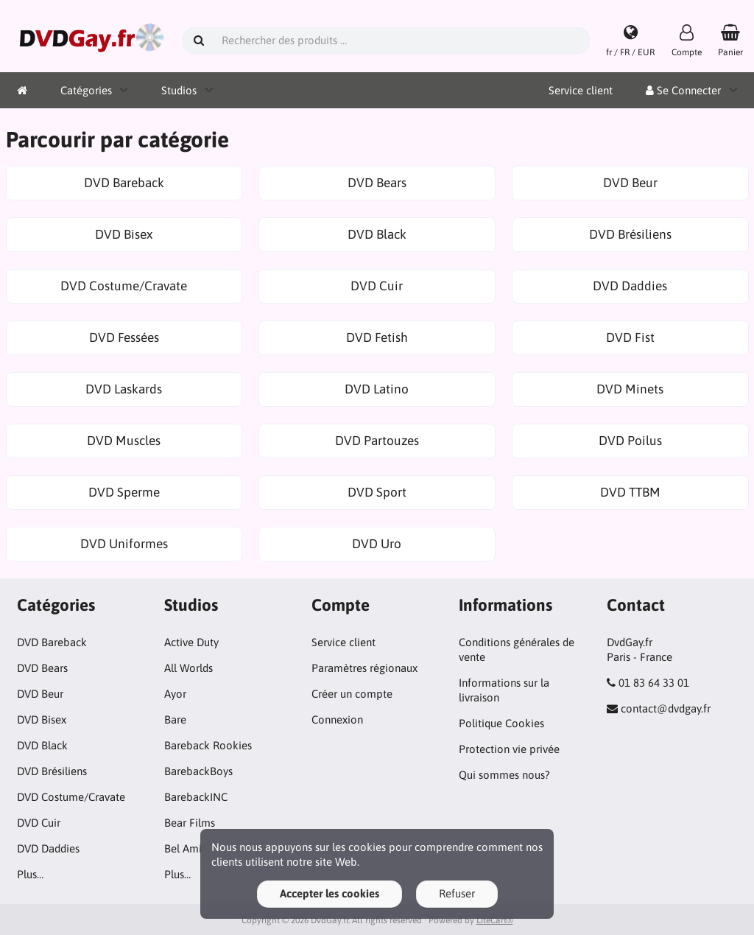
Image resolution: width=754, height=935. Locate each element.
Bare (175, 719)
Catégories (86, 90)
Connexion (337, 719)
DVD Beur (40, 693)
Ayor (175, 693)
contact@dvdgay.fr (666, 708)
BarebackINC (196, 797)
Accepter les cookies (329, 893)
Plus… (30, 874)
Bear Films (189, 822)
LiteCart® (494, 920)
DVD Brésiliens (52, 771)
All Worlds (188, 668)
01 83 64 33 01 (654, 682)
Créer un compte (351, 693)
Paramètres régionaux (364, 668)
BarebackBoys (198, 771)
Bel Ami (183, 848)
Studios (179, 90)
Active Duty (191, 642)
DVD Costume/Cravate (71, 797)
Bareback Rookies (208, 745)
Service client (581, 90)
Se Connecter (683, 90)
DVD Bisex (41, 719)
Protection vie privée (509, 749)
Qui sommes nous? (504, 774)
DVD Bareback (52, 642)
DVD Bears (42, 668)
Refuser (457, 893)
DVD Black (42, 745)
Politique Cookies (501, 723)
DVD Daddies (48, 848)
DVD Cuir (38, 822)
